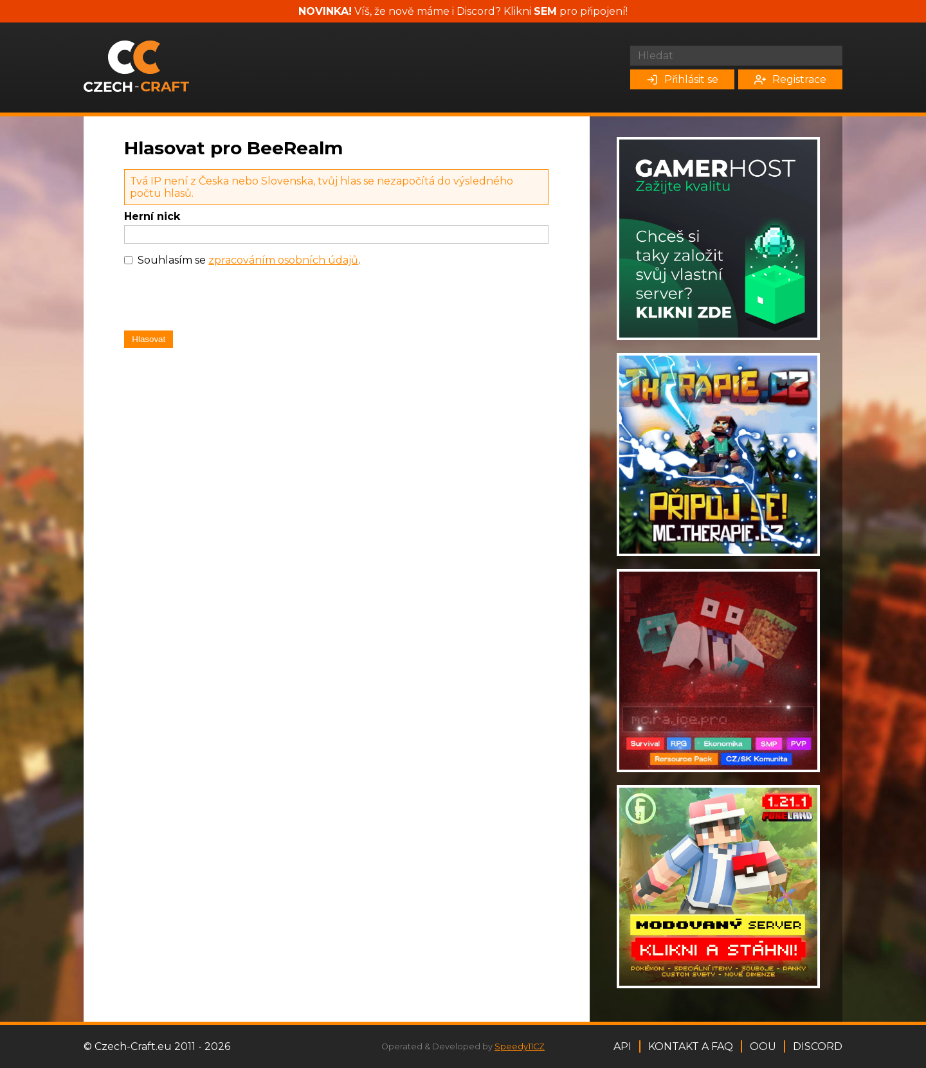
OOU (763, 1046)
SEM (545, 11)
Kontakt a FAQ (690, 1046)
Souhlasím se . (249, 260)
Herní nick (152, 216)
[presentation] (222, 301)
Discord (817, 1046)
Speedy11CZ (520, 1046)
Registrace (790, 79)
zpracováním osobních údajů (283, 260)
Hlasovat (148, 339)
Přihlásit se (682, 79)
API (622, 1046)
